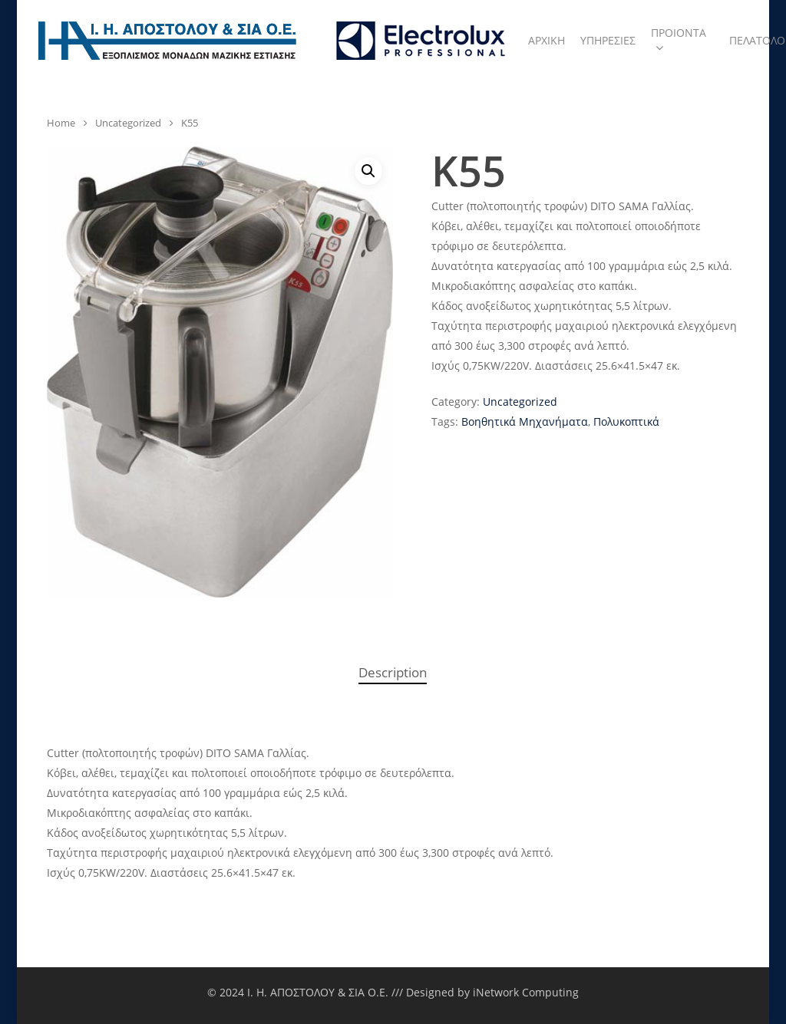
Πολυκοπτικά (626, 421)
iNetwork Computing (526, 992)
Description (392, 672)
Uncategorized (128, 123)
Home (61, 123)
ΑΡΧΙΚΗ (546, 40)
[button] (368, 171)
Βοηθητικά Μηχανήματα (524, 421)
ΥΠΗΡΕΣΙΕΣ (608, 40)
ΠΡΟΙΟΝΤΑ (678, 40)
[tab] (392, 673)
